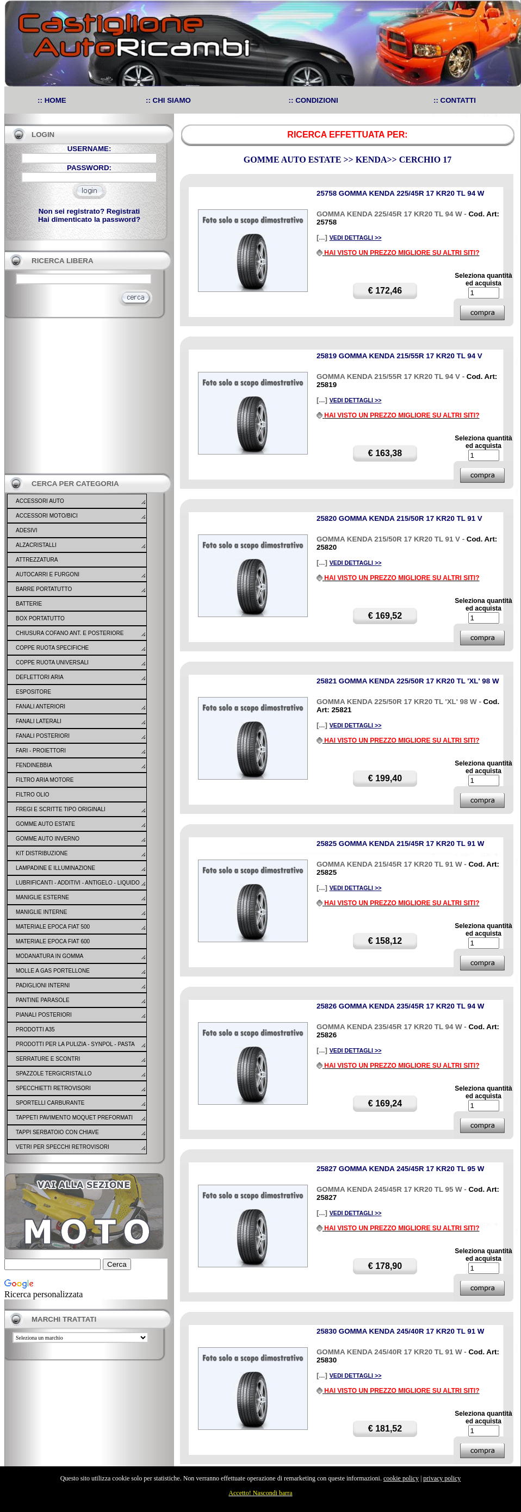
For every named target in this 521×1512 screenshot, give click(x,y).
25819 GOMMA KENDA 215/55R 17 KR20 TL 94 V (399, 356)
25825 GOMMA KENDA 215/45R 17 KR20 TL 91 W (400, 843)
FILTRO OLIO (32, 795)
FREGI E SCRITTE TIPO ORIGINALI (61, 809)
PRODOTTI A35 (35, 1029)
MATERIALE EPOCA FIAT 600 (53, 941)
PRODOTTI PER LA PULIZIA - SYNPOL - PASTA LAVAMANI (75, 1051)
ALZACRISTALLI (36, 545)
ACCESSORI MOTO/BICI (47, 516)
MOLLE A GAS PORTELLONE (53, 971)
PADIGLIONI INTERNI (43, 985)
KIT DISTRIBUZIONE (41, 853)
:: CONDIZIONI (313, 100)
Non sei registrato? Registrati (89, 211)
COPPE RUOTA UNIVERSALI (52, 662)
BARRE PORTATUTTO (44, 589)
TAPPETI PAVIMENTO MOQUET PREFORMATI (74, 1118)
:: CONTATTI (454, 100)
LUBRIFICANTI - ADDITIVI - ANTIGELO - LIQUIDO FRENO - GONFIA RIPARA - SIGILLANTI (78, 889)
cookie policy (401, 1478)
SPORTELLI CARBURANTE (50, 1103)
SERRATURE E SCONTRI (48, 1059)
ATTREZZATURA (37, 560)
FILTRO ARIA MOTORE (44, 780)
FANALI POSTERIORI (43, 736)
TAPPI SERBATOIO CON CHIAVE (57, 1132)
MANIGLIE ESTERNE (42, 897)
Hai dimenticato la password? (89, 219)
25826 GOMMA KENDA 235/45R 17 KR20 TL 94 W (400, 1006)
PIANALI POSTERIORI (44, 1015)
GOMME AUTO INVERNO (47, 839)
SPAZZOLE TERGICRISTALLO (53, 1074)
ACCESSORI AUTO (40, 501)
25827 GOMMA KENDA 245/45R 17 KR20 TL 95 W (400, 1169)
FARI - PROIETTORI (41, 751)
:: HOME (52, 100)
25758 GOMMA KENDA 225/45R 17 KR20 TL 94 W (400, 193)
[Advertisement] (86, 396)
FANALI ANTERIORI (40, 707)
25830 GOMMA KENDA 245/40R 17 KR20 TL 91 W (400, 1331)
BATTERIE (29, 604)
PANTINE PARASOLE (43, 1000)
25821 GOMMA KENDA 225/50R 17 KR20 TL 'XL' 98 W (408, 681)
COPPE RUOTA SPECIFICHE (52, 648)
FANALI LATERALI (38, 721)
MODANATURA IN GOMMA (49, 956)
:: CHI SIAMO (168, 100)
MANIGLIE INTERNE (41, 912)
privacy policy (442, 1478)
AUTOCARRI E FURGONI (47, 574)
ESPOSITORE (33, 692)
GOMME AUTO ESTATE (45, 824)
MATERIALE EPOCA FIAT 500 (53, 927)
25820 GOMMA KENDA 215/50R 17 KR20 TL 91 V (399, 518)
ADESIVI (26, 530)
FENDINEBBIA (34, 765)
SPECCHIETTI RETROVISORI (53, 1088)
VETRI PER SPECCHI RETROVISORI (62, 1147)
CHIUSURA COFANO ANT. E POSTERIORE (69, 633)
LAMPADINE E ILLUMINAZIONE (55, 868)
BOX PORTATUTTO (40, 618)
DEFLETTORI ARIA (40, 677)
